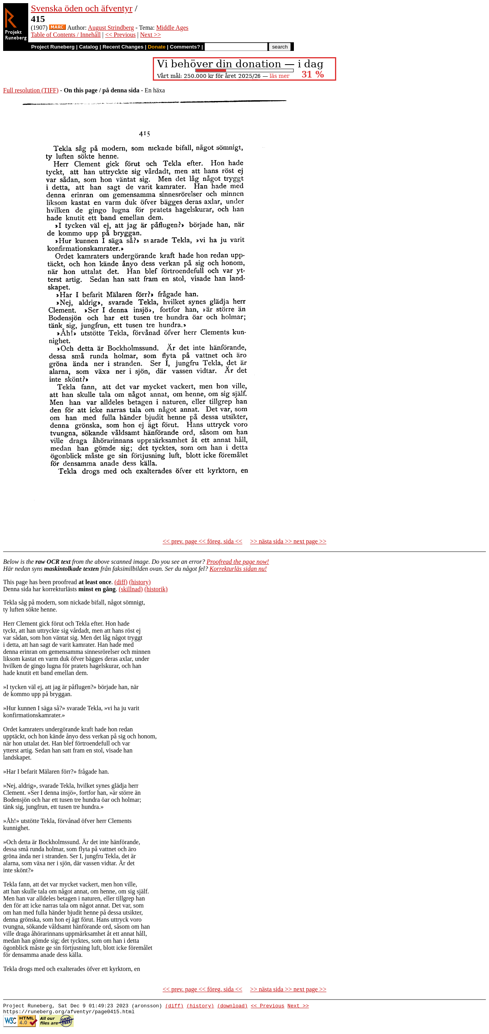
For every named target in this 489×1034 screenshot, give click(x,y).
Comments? (185, 47)
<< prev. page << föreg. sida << (202, 541)
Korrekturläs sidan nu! (238, 568)
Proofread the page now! (237, 561)
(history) (139, 582)
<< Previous (120, 34)
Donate (156, 47)
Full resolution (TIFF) (30, 90)
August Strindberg (111, 27)
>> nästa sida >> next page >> (288, 541)
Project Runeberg (52, 47)
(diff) (120, 582)
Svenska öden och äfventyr (81, 8)
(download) (232, 1006)
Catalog (88, 47)
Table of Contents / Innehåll (66, 34)
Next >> (150, 34)
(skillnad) (131, 589)
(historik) (156, 589)
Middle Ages (172, 27)
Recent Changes (123, 47)
